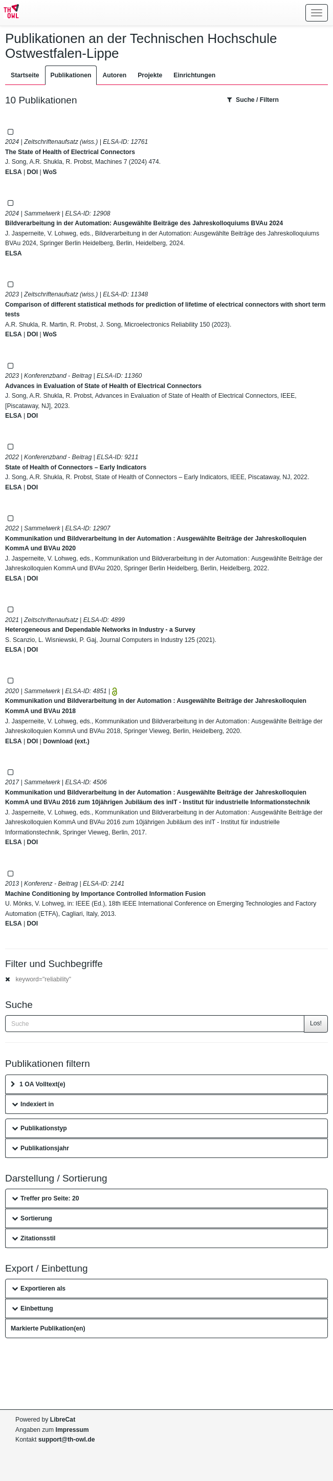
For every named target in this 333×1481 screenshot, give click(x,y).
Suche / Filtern (253, 99)
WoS (50, 172)
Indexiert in (33, 1104)
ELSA (13, 172)
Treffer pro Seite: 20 (45, 1198)
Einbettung (32, 1308)
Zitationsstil (33, 1238)
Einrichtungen (194, 75)
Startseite (25, 75)
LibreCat (62, 1419)
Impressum (72, 1429)
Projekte (150, 75)
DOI (32, 172)
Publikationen (71, 75)
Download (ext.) (66, 741)
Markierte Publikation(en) (48, 1328)
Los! (316, 1023)
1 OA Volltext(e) (38, 1084)
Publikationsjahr (40, 1148)
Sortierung (32, 1218)
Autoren (114, 75)
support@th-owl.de (66, 1439)
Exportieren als (38, 1288)
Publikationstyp (39, 1128)
